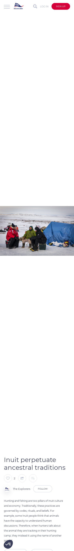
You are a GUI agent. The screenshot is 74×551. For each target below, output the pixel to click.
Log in (44, 6)
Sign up (61, 6)
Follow (43, 488)
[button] (8, 544)
